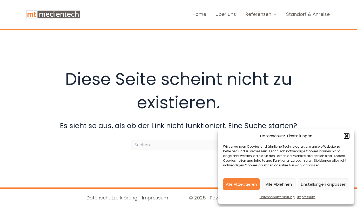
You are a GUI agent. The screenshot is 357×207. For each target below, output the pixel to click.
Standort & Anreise (308, 14)
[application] (274, 14)
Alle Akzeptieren (241, 184)
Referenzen (261, 14)
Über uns (225, 14)
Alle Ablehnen (279, 184)
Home (199, 14)
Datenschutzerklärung (277, 197)
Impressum (306, 197)
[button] (346, 136)
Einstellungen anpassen (323, 184)
